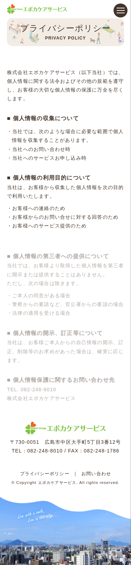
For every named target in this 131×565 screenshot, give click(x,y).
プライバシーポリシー (45, 473)
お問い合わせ (96, 473)
